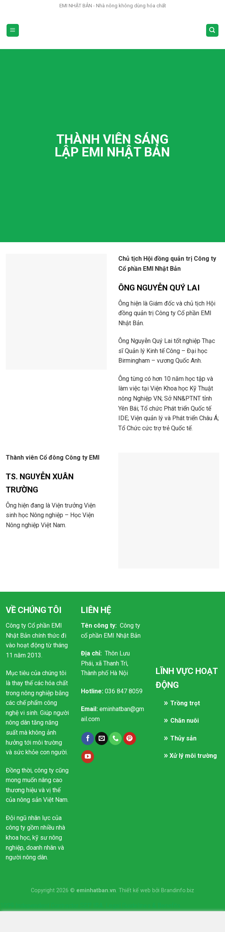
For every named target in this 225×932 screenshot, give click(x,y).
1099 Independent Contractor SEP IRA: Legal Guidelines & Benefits (90, 905)
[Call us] (115, 738)
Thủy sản (183, 738)
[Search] (212, 30)
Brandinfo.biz (177, 890)
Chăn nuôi (184, 720)
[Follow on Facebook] (87, 738)
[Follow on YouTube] (87, 756)
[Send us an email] (101, 738)
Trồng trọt (185, 703)
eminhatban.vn (96, 890)
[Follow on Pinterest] (129, 738)
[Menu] (13, 30)
